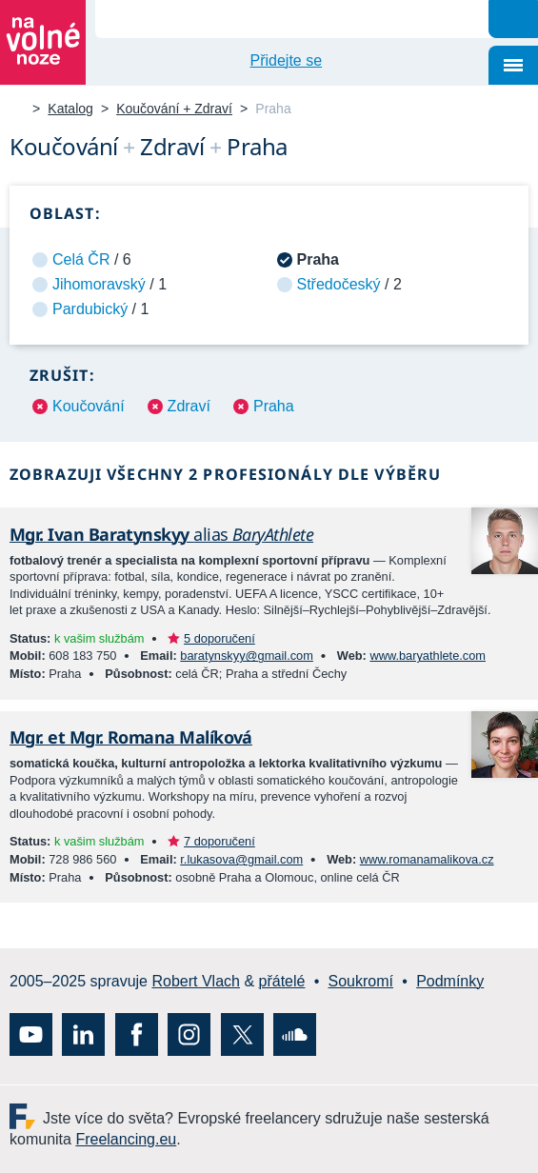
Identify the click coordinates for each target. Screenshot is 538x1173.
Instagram (189, 1034)
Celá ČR (81, 259)
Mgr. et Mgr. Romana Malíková (131, 737)
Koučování (88, 406)
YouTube (31, 1034)
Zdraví (189, 406)
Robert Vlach (195, 981)
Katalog (70, 108)
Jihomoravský (99, 284)
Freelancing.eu (26, 1116)
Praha (273, 406)
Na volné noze (17, 110)
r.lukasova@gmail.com (241, 859)
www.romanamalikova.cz (427, 859)
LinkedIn (83, 1034)
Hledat (513, 19)
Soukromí (361, 981)
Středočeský (339, 284)
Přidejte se (286, 60)
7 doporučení (219, 841)
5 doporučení (219, 638)
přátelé (282, 981)
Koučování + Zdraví (174, 108)
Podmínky (450, 981)
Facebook (136, 1034)
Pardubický (90, 309)
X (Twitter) (242, 1034)
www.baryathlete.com (427, 655)
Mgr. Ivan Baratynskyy (161, 534)
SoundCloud (294, 1034)
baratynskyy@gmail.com (246, 655)
